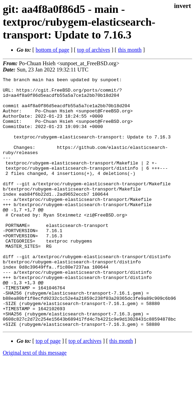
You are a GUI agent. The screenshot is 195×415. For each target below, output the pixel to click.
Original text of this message (35, 403)
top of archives (93, 50)
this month (130, 50)
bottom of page (52, 50)
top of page (48, 391)
